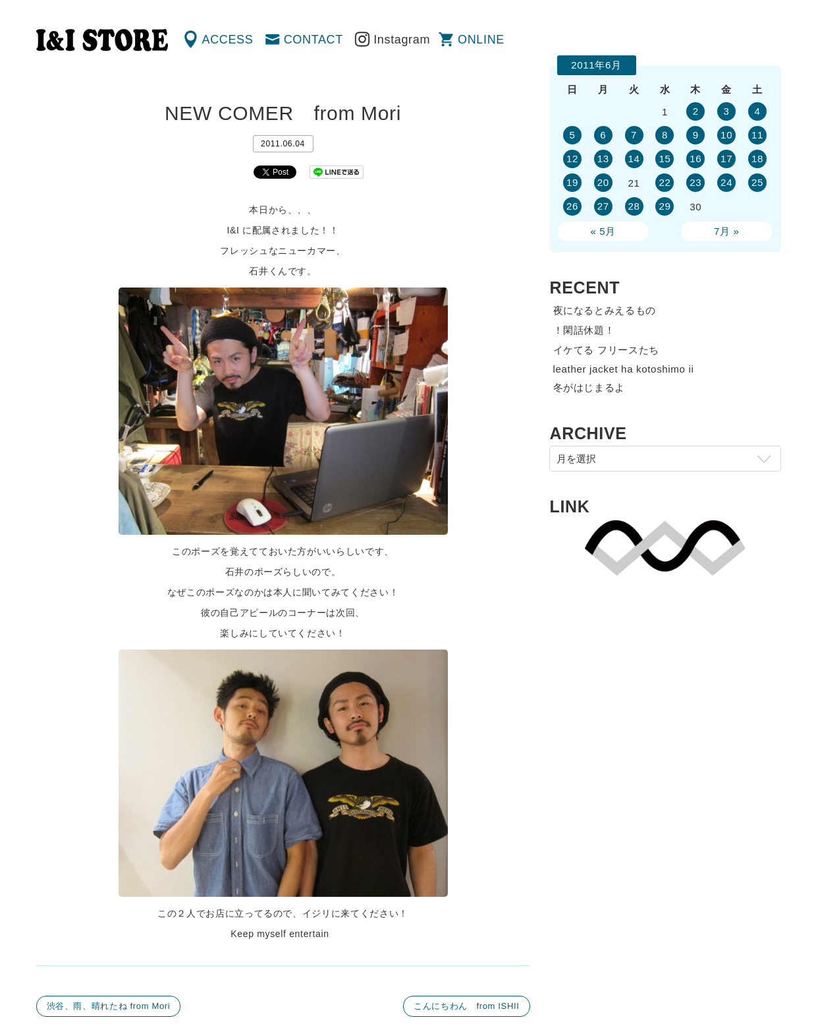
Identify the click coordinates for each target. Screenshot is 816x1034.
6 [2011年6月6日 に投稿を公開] (603, 134)
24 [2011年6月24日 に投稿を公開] (726, 182)
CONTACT (313, 39)
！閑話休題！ (584, 330)
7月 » (727, 231)
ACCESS (228, 39)
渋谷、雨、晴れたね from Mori (109, 1006)
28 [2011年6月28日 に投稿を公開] (634, 206)
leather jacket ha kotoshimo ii (623, 369)
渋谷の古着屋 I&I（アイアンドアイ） (102, 40)
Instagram (401, 39)
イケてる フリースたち (606, 349)
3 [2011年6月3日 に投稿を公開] (727, 111)
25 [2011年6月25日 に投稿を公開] (757, 182)
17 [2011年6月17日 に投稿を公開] (726, 158)
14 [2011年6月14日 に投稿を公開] (634, 158)
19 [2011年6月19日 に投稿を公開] (572, 182)
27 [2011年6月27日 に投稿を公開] (603, 206)
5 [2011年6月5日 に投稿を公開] (572, 134)
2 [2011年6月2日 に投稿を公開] (696, 111)
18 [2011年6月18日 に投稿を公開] (757, 158)
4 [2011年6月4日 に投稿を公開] (758, 111)
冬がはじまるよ (589, 387)
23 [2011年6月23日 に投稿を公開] (695, 182)
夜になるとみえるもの (605, 310)
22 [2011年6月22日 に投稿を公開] (664, 182)
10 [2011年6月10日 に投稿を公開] (726, 134)
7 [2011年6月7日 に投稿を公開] (634, 134)
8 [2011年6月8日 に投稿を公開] (665, 134)
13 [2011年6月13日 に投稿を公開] (603, 158)
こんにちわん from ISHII (467, 1006)
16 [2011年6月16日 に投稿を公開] (695, 158)
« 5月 (603, 231)
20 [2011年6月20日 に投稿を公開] (603, 182)
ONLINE (481, 39)
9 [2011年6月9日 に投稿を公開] (696, 134)
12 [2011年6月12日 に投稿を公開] (572, 158)
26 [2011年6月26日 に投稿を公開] (572, 206)
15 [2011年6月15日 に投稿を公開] (664, 158)
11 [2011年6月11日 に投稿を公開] (757, 134)
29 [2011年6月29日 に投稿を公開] (664, 206)
